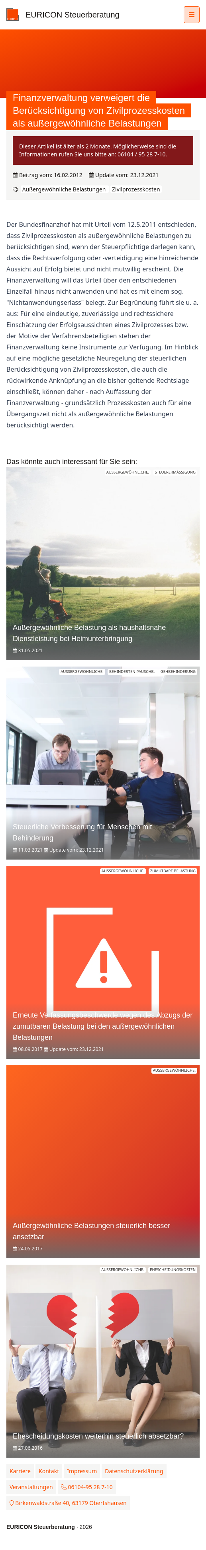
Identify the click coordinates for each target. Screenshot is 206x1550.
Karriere (20, 1471)
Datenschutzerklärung (134, 1471)
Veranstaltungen (31, 1487)
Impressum (82, 1471)
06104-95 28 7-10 (87, 1487)
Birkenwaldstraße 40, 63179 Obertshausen (68, 1503)
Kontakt (49, 1471)
